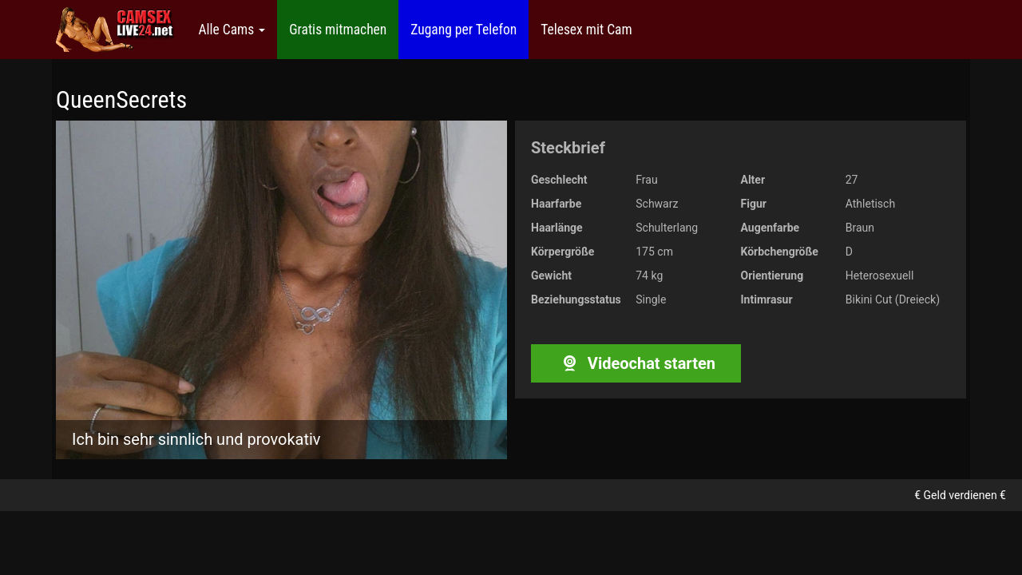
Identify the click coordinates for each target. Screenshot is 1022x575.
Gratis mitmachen (337, 30)
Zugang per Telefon (463, 30)
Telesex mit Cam (586, 30)
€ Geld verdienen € (960, 495)
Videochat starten (636, 363)
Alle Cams (231, 30)
